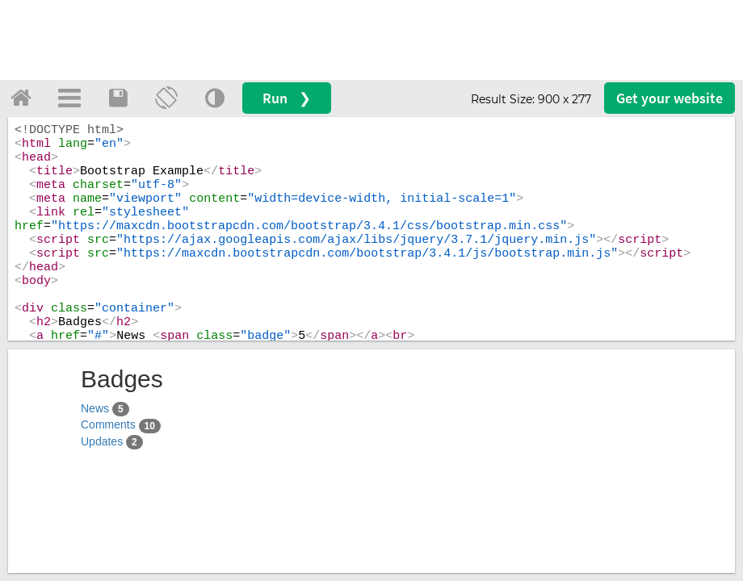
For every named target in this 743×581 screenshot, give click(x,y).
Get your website (669, 98)
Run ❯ (286, 98)
